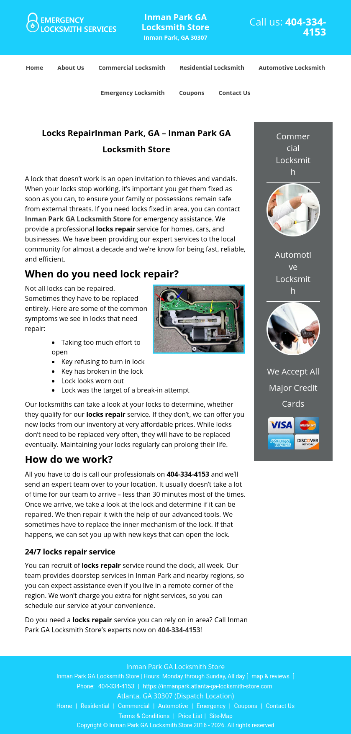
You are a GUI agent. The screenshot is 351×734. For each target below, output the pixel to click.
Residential (95, 706)
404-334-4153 (305, 26)
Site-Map (221, 716)
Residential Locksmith (212, 68)
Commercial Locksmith (131, 68)
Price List (190, 716)
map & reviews (271, 676)
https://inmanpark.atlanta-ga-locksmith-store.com (207, 686)
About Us (70, 68)
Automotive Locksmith (292, 68)
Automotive (173, 706)
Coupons (191, 93)
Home (34, 68)
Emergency (211, 706)
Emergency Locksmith (133, 93)
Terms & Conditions (143, 716)
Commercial (133, 706)
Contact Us (235, 93)
